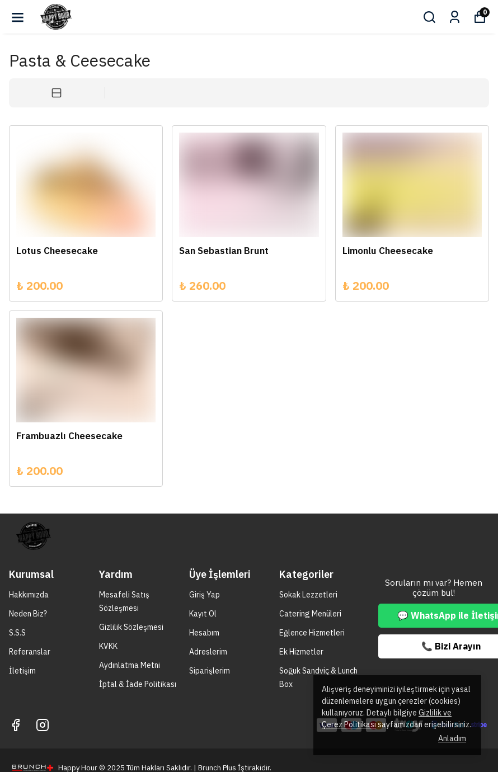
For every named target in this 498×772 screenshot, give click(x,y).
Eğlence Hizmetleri (312, 633)
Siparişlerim (209, 671)
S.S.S (17, 633)
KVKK (108, 646)
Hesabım (204, 633)
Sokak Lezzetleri (308, 595)
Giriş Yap (204, 595)
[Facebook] (15, 725)
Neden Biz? (28, 614)
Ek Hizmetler (301, 652)
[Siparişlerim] (455, 17)
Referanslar (29, 652)
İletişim (22, 671)
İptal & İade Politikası (137, 684)
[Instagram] (42, 725)
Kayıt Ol (203, 614)
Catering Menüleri (310, 614)
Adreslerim (208, 652)
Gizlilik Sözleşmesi (131, 627)
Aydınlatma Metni (129, 665)
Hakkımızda (29, 595)
